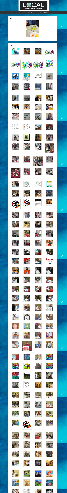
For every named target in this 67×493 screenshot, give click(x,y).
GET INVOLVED (46, 12)
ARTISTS (41, 12)
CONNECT (51, 12)
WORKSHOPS (30, 12)
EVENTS (25, 12)
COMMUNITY (20, 12)
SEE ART (15, 12)
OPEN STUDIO (36, 12)
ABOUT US (10, 12)
